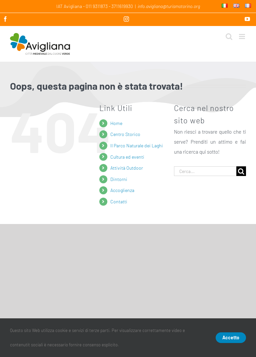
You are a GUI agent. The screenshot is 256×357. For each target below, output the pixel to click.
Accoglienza (122, 190)
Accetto (230, 337)
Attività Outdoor (126, 168)
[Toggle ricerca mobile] (229, 36)
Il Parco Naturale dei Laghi (136, 145)
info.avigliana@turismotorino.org (169, 6)
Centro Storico (125, 134)
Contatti (118, 201)
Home (116, 123)
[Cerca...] (205, 171)
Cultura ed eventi (127, 157)
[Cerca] (241, 171)
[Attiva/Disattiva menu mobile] (242, 36)
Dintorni (118, 179)
